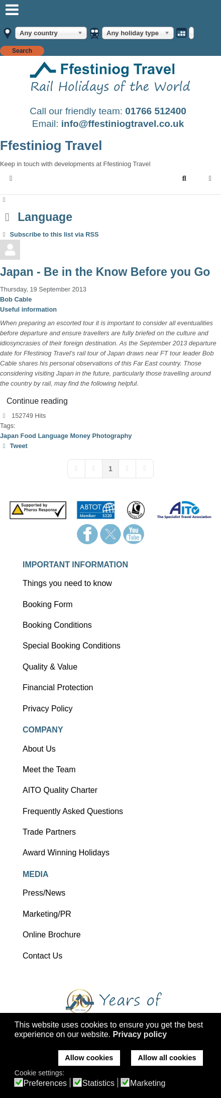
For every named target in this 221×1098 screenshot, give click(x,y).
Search (22, 50)
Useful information (28, 309)
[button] (184, 178)
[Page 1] (110, 468)
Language (53, 436)
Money (80, 436)
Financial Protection (58, 687)
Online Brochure (52, 934)
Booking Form (48, 604)
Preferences (45, 1083)
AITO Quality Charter (60, 790)
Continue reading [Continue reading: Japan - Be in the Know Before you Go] (37, 401)
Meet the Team (49, 769)
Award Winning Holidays (66, 852)
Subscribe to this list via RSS (54, 234)
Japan (9, 436)
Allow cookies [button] (89, 1058)
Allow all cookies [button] (167, 1058)
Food (28, 436)
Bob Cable (16, 299)
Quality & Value (50, 667)
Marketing (147, 1083)
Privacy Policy (48, 708)
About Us (39, 749)
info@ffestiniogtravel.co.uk (122, 123)
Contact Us (42, 955)
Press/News (44, 893)
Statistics (98, 1083)
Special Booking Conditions (72, 645)
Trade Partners (49, 832)
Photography (112, 436)
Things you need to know (67, 583)
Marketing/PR (47, 914)
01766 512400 (155, 111)
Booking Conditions (57, 625)
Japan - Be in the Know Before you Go (105, 271)
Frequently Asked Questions (73, 811)
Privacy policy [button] (140, 1034)
